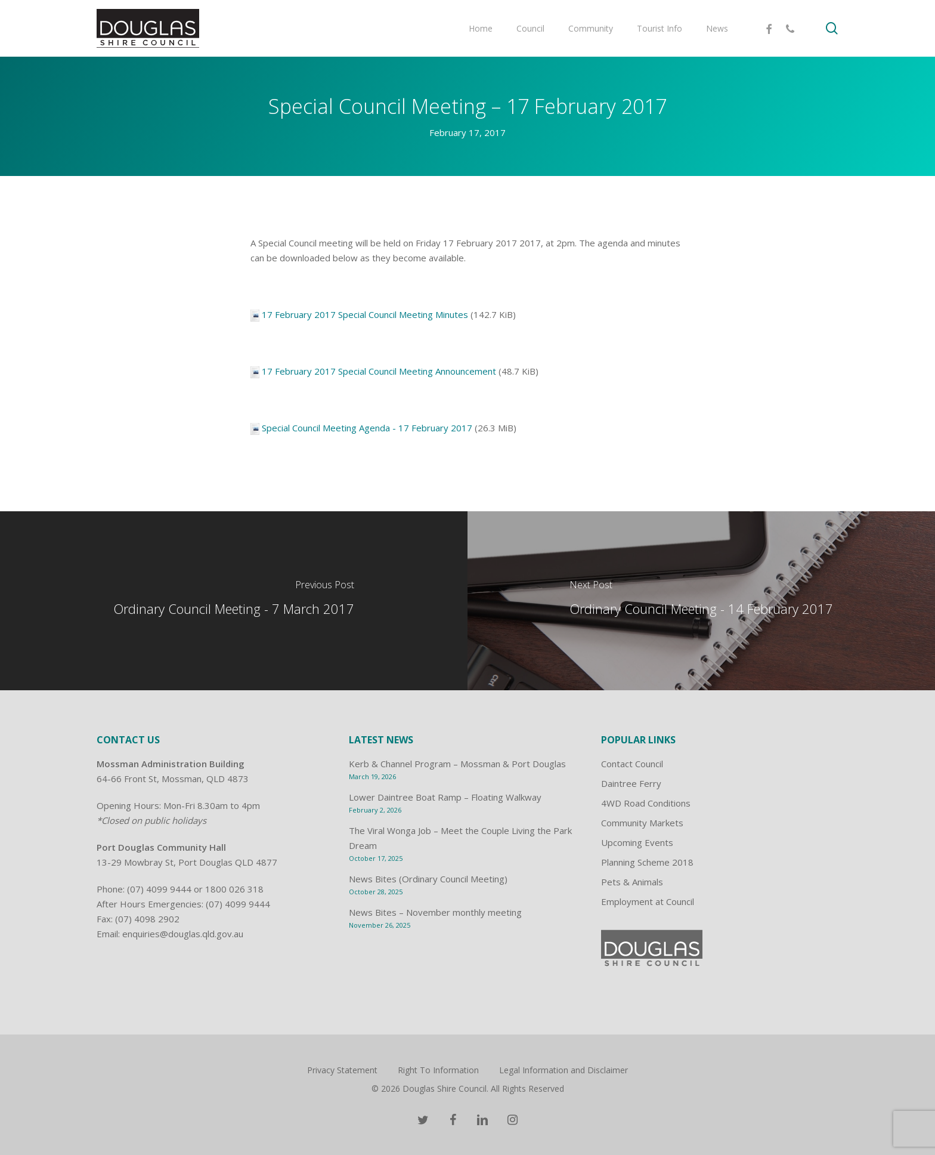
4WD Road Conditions (646, 803)
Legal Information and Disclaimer (563, 1070)
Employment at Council (647, 901)
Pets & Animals (632, 882)
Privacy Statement (342, 1070)
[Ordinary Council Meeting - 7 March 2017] (234, 600)
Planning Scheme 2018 (647, 862)
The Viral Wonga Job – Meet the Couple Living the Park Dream (460, 837)
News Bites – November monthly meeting (435, 912)
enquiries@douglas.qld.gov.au (182, 934)
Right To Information (438, 1070)
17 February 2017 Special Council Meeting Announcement (379, 371)
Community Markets (642, 823)
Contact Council (632, 764)
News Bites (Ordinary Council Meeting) (428, 879)
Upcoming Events (637, 842)
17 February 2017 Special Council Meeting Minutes (365, 314)
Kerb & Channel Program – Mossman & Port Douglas (457, 764)
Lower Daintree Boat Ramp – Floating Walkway (445, 797)
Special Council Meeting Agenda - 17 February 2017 (367, 428)
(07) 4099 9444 (159, 889)
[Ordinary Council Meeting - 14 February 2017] (701, 600)
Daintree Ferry (631, 783)
